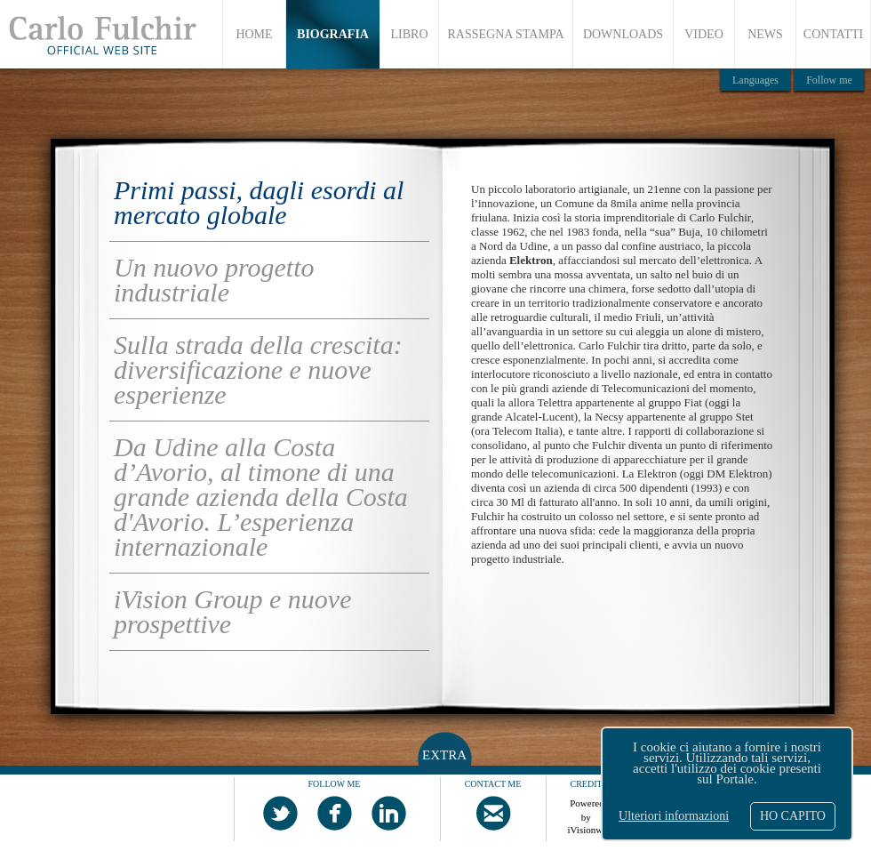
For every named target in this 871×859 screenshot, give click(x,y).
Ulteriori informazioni (674, 816)
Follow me (829, 80)
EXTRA (444, 755)
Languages (755, 80)
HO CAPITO (793, 816)
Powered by (587, 807)
